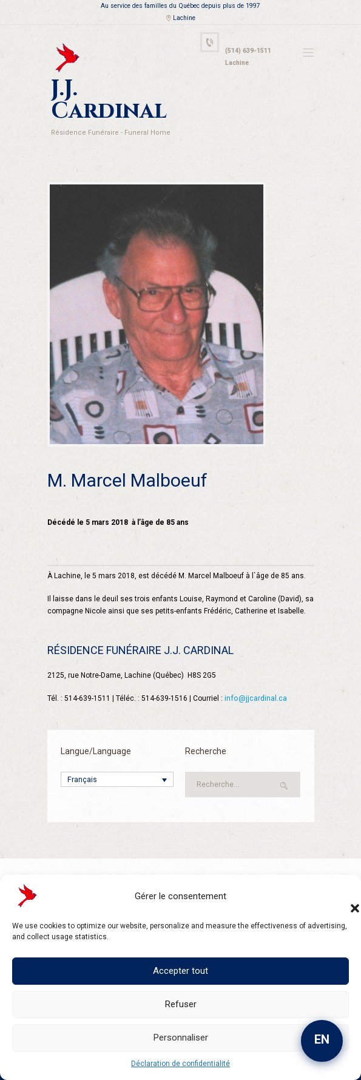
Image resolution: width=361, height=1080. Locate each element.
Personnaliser (181, 1037)
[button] (343, 896)
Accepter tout (180, 970)
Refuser (181, 1004)
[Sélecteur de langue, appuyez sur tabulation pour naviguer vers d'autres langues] (117, 753)
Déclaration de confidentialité (180, 1063)
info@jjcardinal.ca (255, 672)
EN (321, 1039)
